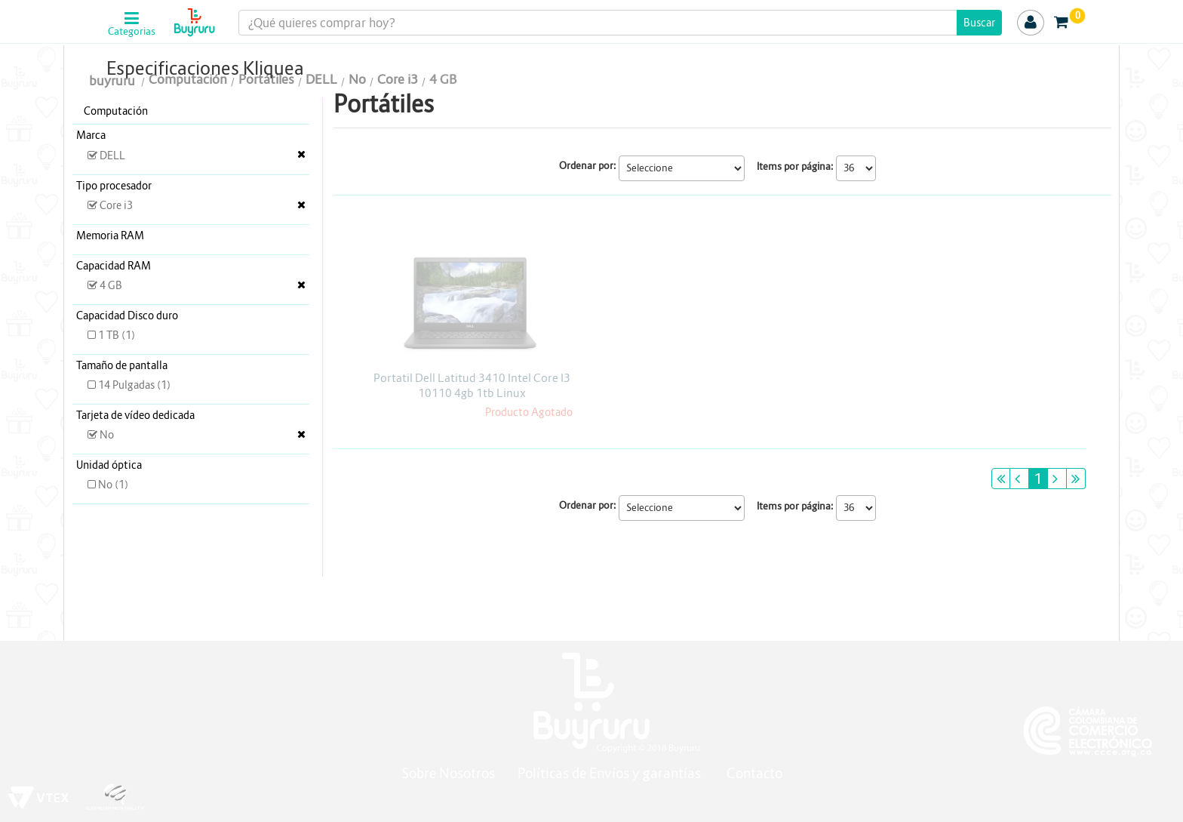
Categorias (131, 32)
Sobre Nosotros (448, 773)
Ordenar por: (587, 165)
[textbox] (620, 22)
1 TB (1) (111, 335)
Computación (116, 111)
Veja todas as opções (301, 154)
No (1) (108, 484)
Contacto (754, 773)
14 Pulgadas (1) (129, 385)
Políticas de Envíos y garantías (611, 773)
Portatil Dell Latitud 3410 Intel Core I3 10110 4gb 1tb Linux (471, 385)
